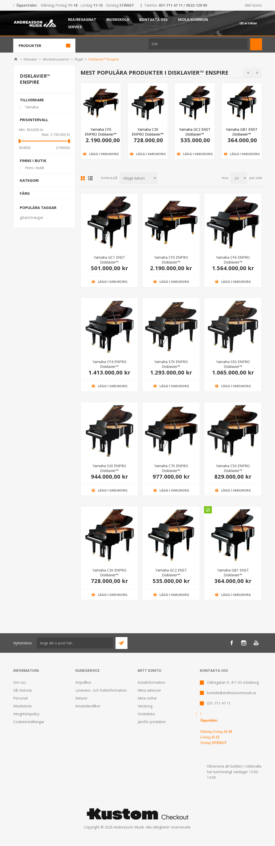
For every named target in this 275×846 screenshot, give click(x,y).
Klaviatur (30, 59)
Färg (25, 193)
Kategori (29, 180)
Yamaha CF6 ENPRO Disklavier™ (233, 260)
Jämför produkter (152, 721)
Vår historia (22, 690)
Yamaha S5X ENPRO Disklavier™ (233, 364)
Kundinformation (151, 682)
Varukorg (145, 706)
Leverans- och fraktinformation (101, 690)
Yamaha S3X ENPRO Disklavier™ (109, 468)
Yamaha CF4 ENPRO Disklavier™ (109, 364)
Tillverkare (32, 99)
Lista (90, 178)
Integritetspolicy (26, 713)
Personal (20, 698)
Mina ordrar (147, 698)
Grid (82, 178)
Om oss (19, 682)
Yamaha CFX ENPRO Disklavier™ (101, 132)
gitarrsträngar (31, 217)
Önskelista (146, 713)
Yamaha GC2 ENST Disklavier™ (195, 132)
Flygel (79, 59)
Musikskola (22, 706)
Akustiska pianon (56, 59)
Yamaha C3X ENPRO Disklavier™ (148, 132)
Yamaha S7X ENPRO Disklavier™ (171, 364)
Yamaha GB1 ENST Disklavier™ (241, 132)
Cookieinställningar (28, 721)
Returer (81, 698)
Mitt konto (253, 5)
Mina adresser (149, 690)
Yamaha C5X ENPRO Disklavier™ (233, 468)
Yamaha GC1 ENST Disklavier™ (109, 260)
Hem (15, 59)
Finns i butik (33, 160)
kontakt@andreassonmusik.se (231, 692)
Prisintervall (34, 119)
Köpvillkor (83, 682)
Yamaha (31, 107)
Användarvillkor (87, 706)
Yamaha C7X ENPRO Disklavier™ (171, 468)
